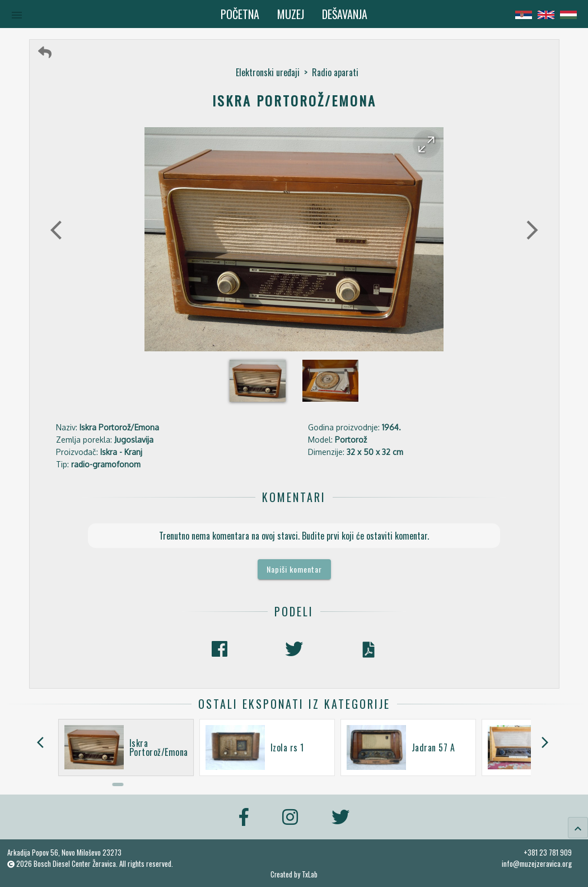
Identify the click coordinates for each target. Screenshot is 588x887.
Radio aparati (335, 72)
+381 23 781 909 (548, 852)
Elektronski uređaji (268, 72)
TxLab (310, 874)
